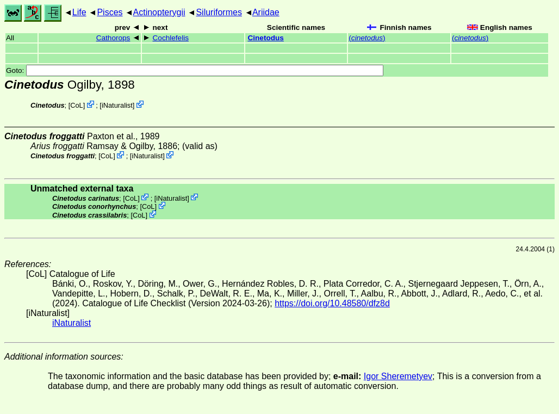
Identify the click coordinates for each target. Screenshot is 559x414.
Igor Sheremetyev (398, 376)
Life (79, 12)
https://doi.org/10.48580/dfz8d (332, 303)
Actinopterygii (159, 12)
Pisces (109, 12)
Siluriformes (218, 12)
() (367, 38)
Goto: (194, 70)
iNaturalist (117, 105)
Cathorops (113, 38)
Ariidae (266, 12)
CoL (76, 105)
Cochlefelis (171, 38)
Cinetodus (265, 38)
